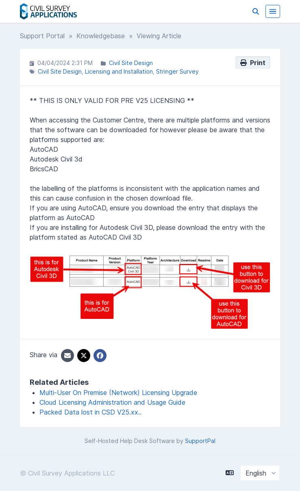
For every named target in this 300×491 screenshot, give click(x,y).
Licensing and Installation (119, 71)
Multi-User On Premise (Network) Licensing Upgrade (118, 392)
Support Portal (42, 36)
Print (252, 63)
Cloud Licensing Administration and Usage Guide (112, 402)
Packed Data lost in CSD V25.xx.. (90, 412)
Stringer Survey (177, 71)
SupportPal (200, 440)
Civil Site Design (131, 62)
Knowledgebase (100, 36)
